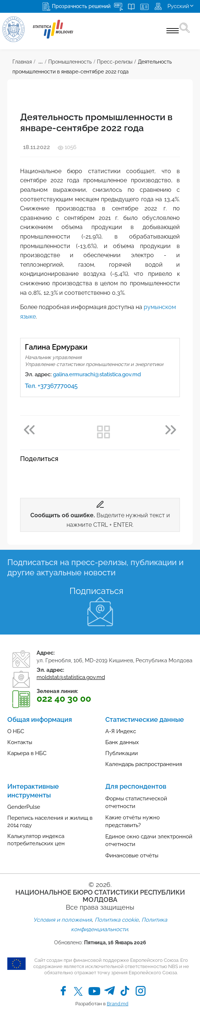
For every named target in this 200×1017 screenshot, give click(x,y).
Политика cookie (117, 920)
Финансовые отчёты (131, 855)
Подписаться (96, 591)
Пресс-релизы (114, 62)
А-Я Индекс (120, 731)
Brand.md (117, 1003)
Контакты (19, 742)
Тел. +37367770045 (51, 385)
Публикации (121, 753)
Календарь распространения (143, 764)
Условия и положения (62, 920)
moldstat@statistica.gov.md (71, 677)
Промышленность (70, 62)
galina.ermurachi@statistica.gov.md (97, 374)
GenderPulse (23, 807)
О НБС (15, 731)
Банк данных (122, 742)
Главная (22, 62)
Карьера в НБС (26, 753)
